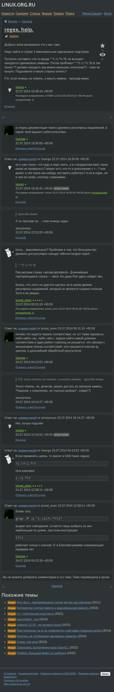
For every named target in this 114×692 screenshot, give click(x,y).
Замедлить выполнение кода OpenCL (42, 647)
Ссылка (9, 106)
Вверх (105, 673)
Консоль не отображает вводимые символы (47, 636)
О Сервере (10, 673)
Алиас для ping (27, 642)
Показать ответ (25, 148)
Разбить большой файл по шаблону (41, 653)
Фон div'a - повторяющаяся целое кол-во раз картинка (54, 602)
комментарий (27, 159)
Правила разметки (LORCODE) (58, 673)
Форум (47, 13)
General (27, 21)
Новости (7, 13)
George (20, 139)
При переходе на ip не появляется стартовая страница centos (59, 630)
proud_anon (23, 300)
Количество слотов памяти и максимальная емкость (53, 608)
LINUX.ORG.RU (18, 4)
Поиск (69, 13)
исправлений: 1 (24, 312)
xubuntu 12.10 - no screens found (39, 624)
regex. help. (18, 29)
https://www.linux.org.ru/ (17, 684)
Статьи (35, 13)
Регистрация (91, 13)
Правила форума (28, 673)
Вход (108, 13)
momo (20, 87)
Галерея (22, 13)
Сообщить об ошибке (16, 680)
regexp (14, 36)
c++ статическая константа (35, 613)
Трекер (58, 13)
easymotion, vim (27, 619)
